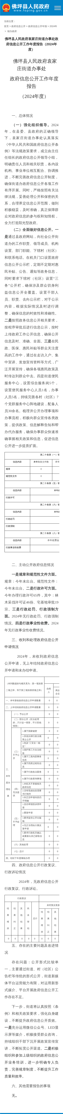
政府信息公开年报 (37, 26)
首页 (6, 26)
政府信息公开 (18, 26)
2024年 (53, 26)
